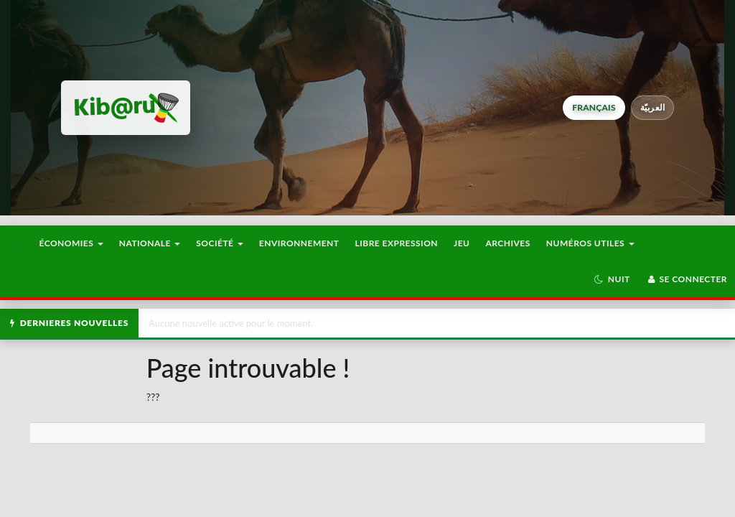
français (593, 107)
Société (219, 243)
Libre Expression (397, 243)
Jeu (461, 243)
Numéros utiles (590, 243)
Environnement (299, 243)
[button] (611, 279)
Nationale (150, 243)
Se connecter (686, 279)
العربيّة (652, 107)
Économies (71, 243)
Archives (507, 243)
